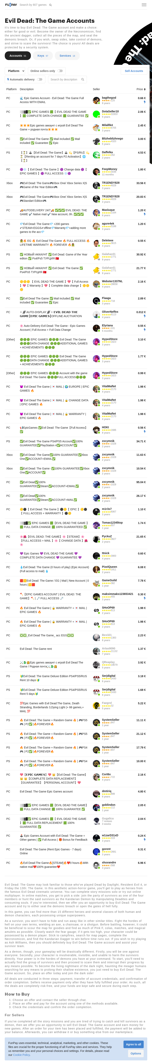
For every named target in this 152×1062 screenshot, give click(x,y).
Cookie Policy (21, 1054)
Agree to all (133, 1044)
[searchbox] (33, 5)
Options (136, 1053)
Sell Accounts (134, 71)
